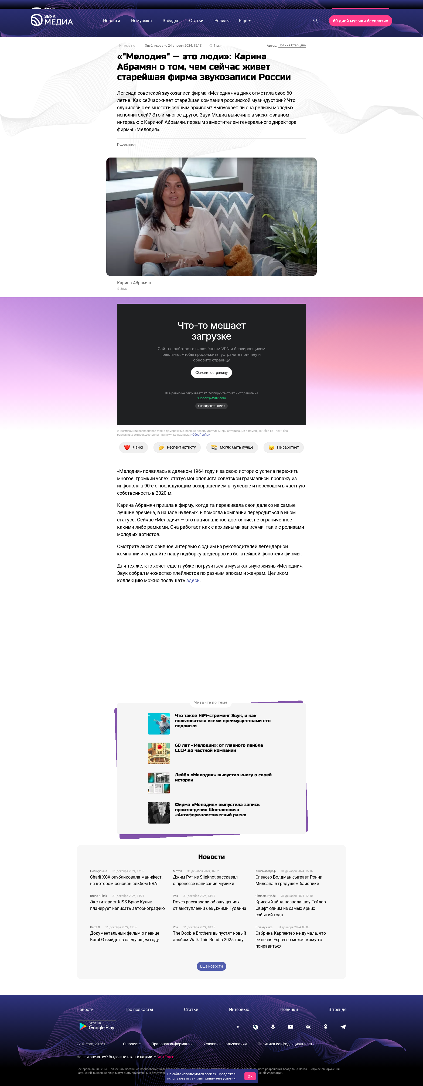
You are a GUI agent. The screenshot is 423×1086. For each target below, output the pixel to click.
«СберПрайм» (200, 434)
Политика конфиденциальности (286, 1044)
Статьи (191, 1009)
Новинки (289, 1009)
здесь (193, 580)
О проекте (132, 1044)
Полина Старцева (292, 45)
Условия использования (225, 1044)
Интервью (127, 45)
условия (229, 1078)
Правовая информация (172, 1044)
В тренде (337, 1009)
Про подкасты (138, 1009)
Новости (85, 1009)
